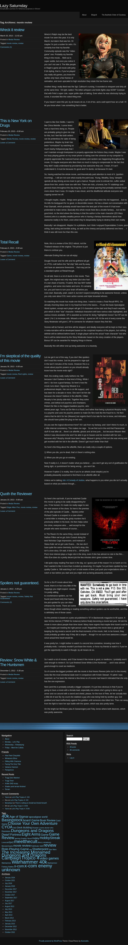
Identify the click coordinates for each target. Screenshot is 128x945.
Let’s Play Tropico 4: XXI (21, 797)
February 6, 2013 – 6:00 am (11, 248)
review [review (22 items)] (50, 845)
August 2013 (9, 906)
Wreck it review (12, 29)
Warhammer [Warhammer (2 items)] (6, 863)
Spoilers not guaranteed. (19, 583)
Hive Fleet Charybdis (12, 755)
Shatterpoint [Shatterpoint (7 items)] (40, 849)
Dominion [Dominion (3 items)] (6, 831)
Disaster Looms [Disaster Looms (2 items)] (38, 828)
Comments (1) (6, 47)
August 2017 (9, 901)
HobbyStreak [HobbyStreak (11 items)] (50, 838)
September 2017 (11, 898)
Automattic (85, 941)
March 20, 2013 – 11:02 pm (11, 36)
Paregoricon (9, 770)
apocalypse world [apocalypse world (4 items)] (38, 817)
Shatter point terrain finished (15, 786)
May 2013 (8, 912)
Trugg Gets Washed (12, 778)
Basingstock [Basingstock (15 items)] (12, 820)
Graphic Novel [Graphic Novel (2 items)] (26, 838)
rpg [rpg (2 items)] (30, 849)
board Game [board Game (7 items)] (31, 820)
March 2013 (9, 918)
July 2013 (8, 909)
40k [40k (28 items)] (5, 816)
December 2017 (11, 889)
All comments (75, 750)
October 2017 (10, 895)
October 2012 (10, 932)
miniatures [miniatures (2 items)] (47, 842)
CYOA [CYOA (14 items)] (7, 827)
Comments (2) (6, 602)
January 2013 (10, 924)
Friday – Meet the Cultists (14, 748)
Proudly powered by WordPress (50, 941)
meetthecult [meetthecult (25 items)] (25, 841)
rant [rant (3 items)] (41, 846)
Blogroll (94, 15)
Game (9, 256)
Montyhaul (8, 803)
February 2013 (10, 921)
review (20, 43)
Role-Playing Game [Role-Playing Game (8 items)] (15, 849)
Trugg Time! (9, 781)
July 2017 (8, 903)
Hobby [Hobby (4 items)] (35, 838)
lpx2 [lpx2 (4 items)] (11, 842)
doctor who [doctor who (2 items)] (49, 828)
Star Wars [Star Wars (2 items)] (52, 849)
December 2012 (11, 926)
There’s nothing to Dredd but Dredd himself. (31, 803)
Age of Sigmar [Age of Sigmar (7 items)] (19, 816)
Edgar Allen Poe (13, 507)
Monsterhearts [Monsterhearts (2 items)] (7, 846)
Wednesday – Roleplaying (14, 745)
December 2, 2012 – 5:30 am (12, 671)
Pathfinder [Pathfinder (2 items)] (35, 846)
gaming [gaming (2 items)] (17, 838)
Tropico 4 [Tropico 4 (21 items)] (30, 858)
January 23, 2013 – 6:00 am (11, 500)
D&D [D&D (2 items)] (15, 828)
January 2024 (10, 878)
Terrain (7, 789)
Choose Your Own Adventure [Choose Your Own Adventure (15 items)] (33, 823)
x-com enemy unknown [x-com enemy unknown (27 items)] (27, 867)
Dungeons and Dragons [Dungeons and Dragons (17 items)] (32, 830)
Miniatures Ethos (11, 758)
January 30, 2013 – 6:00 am (11, 366)
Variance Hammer (11, 767)
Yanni (7, 797)
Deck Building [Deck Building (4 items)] (24, 827)
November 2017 (11, 892)
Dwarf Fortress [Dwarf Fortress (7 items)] (11, 834)
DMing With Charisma (13, 761)
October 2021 (10, 880)
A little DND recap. (11, 783)
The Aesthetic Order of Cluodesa (114, 15)
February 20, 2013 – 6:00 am (12, 131)
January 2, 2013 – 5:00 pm (11, 589)
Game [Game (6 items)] (45, 834)
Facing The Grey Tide (13, 764)
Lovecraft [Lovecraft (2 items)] (5, 842)
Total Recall (9, 242)
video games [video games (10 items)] (49, 858)
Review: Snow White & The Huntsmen (18, 662)
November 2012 (11, 929)
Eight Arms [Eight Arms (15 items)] (31, 834)
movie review (12, 43)
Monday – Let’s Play (12, 742)
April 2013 (8, 915)
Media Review (14, 39)
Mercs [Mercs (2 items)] (40, 842)
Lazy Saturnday (13, 5)
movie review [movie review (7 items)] (22, 845)
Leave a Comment (7, 143)
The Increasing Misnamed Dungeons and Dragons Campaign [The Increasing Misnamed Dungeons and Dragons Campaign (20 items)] (26, 855)
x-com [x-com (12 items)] (19, 866)
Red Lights (22, 374)
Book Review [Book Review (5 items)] (47, 820)
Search (69, 735)
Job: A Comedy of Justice (73, 480)
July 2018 (8, 883)
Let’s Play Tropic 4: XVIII (19, 806)
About (84, 15)
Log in (72, 758)
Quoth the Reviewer (16, 493)
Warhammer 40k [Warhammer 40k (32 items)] (29, 862)
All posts (73, 747)
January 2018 (10, 886)
